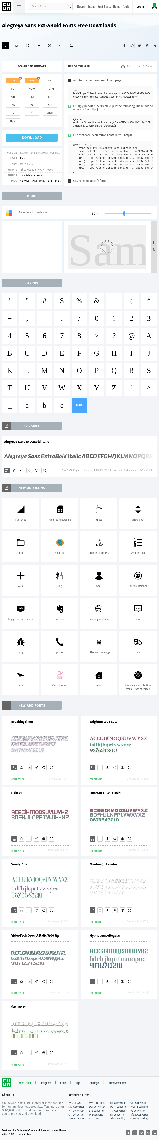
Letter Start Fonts (117, 1083)
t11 (31, 112)
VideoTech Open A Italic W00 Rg (35, 936)
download (32, 137)
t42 (13, 112)
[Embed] (36, 470)
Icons (91, 7)
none (13, 121)
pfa (32, 96)
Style (63, 1083)
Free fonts (7, 7)
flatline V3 (18, 1007)
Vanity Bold (20, 864)
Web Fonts (25, 1083)
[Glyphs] (38, 45)
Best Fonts (104, 7)
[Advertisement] (33, 247)
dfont (50, 112)
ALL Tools (94, 1118)
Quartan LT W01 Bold (105, 793)
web (31, 80)
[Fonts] (71, 45)
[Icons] (60, 45)
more (79, 405)
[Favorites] (16, 45)
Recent (81, 7)
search (69, 6)
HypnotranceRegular (105, 936)
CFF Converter (76, 1114)
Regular (24, 158)
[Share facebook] (124, 45)
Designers (45, 1083)
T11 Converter (117, 1114)
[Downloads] (21, 470)
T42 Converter (96, 1114)
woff (32, 88)
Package (94, 1083)
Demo (116, 7)
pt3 (13, 104)
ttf (13, 80)
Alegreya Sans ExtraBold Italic (26, 442)
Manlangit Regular (103, 864)
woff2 (50, 88)
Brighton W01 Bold (104, 722)
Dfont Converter (139, 1114)
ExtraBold (59, 180)
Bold (49, 180)
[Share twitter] (139, 45)
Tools (126, 7)
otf (13, 96)
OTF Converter (138, 1102)
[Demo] (27, 45)
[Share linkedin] (154, 45)
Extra (42, 180)
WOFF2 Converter (139, 1106)
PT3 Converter (117, 1110)
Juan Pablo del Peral (31, 175)
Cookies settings (139, 1118)
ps (31, 104)
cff (50, 104)
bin (50, 96)
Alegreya (24, 180)
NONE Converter (77, 1118)
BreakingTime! (22, 722)
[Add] (5, 45)
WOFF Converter (119, 1106)
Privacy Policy (117, 1118)
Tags (77, 1083)
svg (50, 80)
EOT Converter (97, 1106)
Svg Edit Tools (97, 1102)
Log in (140, 7)
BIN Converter (97, 1110)
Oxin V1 (16, 793)
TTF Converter (117, 1102)
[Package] (49, 45)
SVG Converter (76, 1106)
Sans (34, 180)
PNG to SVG (74, 1102)
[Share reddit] (132, 45)
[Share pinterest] (146, 45)
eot (13, 88)
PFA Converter (76, 1110)
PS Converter (137, 1110)
